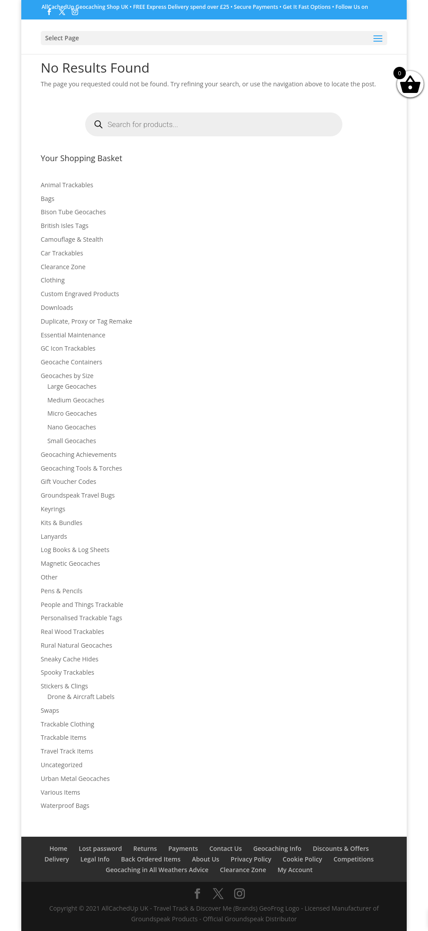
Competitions (354, 859)
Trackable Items (63, 737)
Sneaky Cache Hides (69, 659)
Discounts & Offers (341, 848)
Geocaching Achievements (79, 454)
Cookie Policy (302, 859)
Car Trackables (62, 253)
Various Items (60, 792)
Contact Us (225, 848)
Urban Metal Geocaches (75, 778)
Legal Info (95, 859)
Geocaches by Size (67, 375)
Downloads (57, 307)
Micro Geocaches (72, 413)
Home (58, 848)
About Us (206, 859)
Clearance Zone (63, 267)
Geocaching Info (277, 848)
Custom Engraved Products (80, 294)
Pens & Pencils (61, 591)
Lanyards (54, 536)
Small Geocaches (71, 441)
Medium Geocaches (76, 400)
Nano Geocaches (71, 427)
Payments (183, 848)
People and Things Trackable (82, 604)
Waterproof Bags (65, 805)
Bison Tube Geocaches (73, 212)
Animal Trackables (67, 185)
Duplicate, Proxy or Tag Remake (87, 321)
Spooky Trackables (67, 672)
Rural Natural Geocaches (76, 645)
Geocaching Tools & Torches (81, 468)
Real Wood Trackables (72, 631)
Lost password (100, 848)
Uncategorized (61, 765)
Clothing (53, 280)
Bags (48, 198)
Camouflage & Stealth (72, 239)
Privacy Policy (251, 859)
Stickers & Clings (64, 686)
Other (49, 577)
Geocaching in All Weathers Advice (157, 869)
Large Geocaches (72, 386)
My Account (295, 869)
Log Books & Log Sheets (75, 549)
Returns (145, 848)
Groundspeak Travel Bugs (78, 495)
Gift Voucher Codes (68, 481)
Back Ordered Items (151, 859)
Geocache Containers (71, 362)
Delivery (56, 859)
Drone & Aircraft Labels (81, 696)
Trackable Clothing (67, 724)
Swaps (50, 710)
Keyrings (53, 509)
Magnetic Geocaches (70, 563)
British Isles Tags (65, 225)
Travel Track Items (67, 751)
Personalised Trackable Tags (81, 618)
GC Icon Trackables (68, 348)
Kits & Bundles (61, 522)
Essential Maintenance (73, 335)
